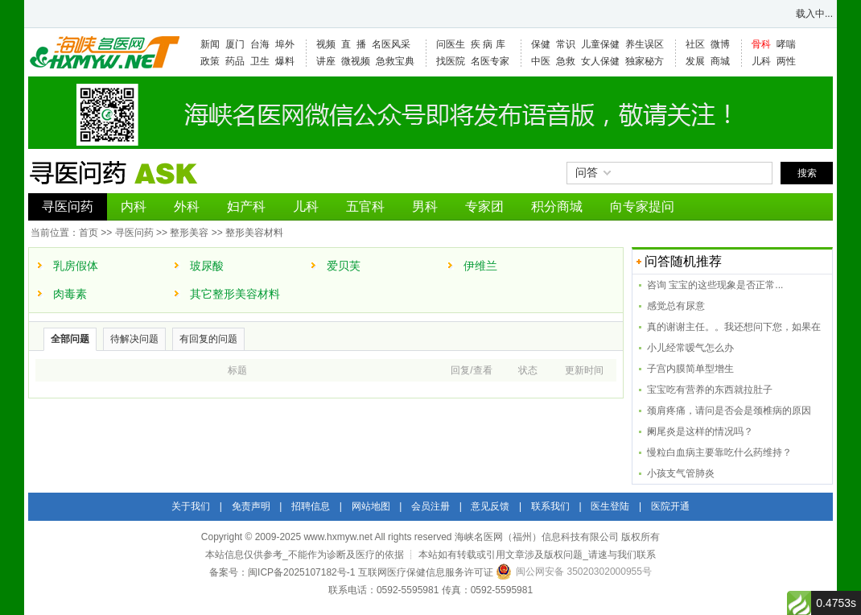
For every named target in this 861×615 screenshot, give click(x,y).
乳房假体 (75, 265)
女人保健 (600, 61)
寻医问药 (67, 206)
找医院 (450, 61)
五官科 (365, 206)
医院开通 (670, 506)
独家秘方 (644, 61)
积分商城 (557, 206)
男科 (425, 206)
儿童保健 (600, 44)
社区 (695, 44)
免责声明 (251, 506)
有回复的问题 (208, 339)
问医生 (450, 44)
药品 (235, 61)
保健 (540, 44)
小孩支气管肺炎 (681, 473)
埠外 (285, 44)
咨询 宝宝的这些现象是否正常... (715, 285)
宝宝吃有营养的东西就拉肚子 (709, 389)
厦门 (235, 44)
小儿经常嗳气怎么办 (690, 347)
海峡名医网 (103, 52)
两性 (786, 61)
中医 (540, 61)
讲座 (326, 61)
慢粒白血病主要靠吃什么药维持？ (719, 452)
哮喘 (786, 44)
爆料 (285, 61)
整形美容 (189, 232)
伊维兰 (480, 265)
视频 (326, 44)
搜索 (807, 173)
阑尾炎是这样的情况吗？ (700, 431)
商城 (720, 61)
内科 (133, 206)
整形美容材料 (254, 232)
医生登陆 (610, 506)
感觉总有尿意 (676, 306)
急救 (565, 61)
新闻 (210, 44)
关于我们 (190, 506)
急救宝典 (395, 61)
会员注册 (430, 506)
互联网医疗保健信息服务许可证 (425, 572)
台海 (260, 44)
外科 (187, 206)
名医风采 (391, 44)
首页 (88, 232)
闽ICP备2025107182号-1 (301, 572)
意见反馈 (490, 506)
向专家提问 (642, 206)
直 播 (353, 44)
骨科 (761, 44)
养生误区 (644, 44)
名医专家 (490, 61)
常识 (565, 44)
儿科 (761, 61)
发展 (695, 61)
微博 (720, 44)
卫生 (260, 61)
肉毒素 (70, 293)
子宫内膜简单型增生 (690, 368)
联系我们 (550, 506)
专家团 (484, 206)
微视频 (355, 61)
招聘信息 (310, 506)
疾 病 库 (488, 44)
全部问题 (70, 339)
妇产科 (246, 206)
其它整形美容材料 (235, 293)
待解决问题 (134, 339)
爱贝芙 (343, 265)
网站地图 (371, 506)
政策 (210, 61)
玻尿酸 (207, 265)
